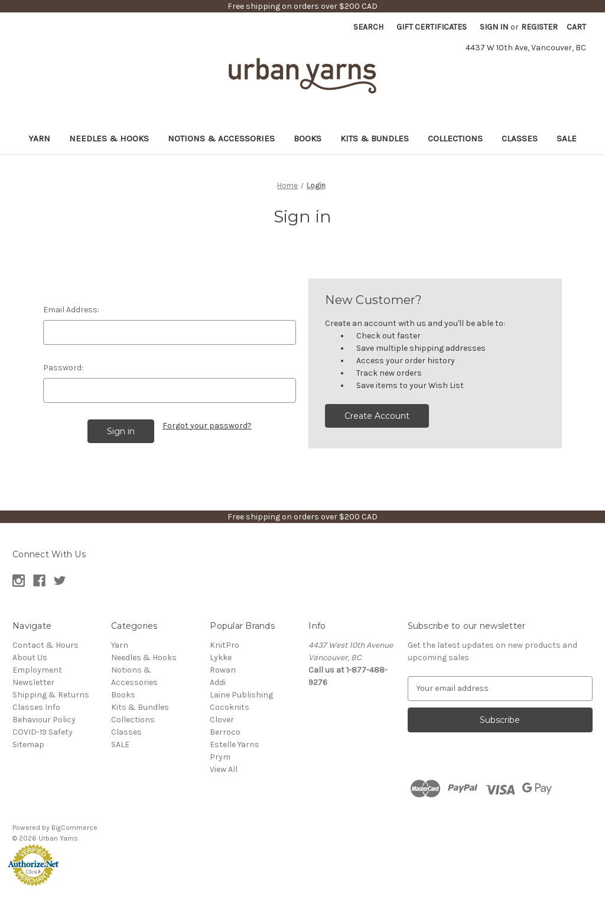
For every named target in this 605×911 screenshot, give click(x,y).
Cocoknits (229, 707)
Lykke (221, 657)
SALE (567, 138)
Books (307, 138)
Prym (220, 757)
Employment (37, 670)
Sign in (494, 27)
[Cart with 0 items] (576, 26)
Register (539, 27)
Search (368, 27)
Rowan (223, 670)
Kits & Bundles (374, 138)
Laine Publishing (241, 695)
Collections (455, 138)
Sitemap (28, 744)
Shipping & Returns (50, 695)
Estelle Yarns (234, 744)
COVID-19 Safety (42, 732)
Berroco (225, 732)
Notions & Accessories (221, 138)
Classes (520, 138)
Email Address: (71, 310)
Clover (222, 720)
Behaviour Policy (44, 720)
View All (224, 769)
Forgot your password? (207, 426)
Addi (218, 682)
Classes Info (36, 707)
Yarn (39, 138)
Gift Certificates (431, 27)
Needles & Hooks (109, 138)
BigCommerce (74, 827)
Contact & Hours (45, 645)
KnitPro (224, 645)
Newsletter (33, 682)
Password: (63, 368)
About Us (29, 657)
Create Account (376, 416)
